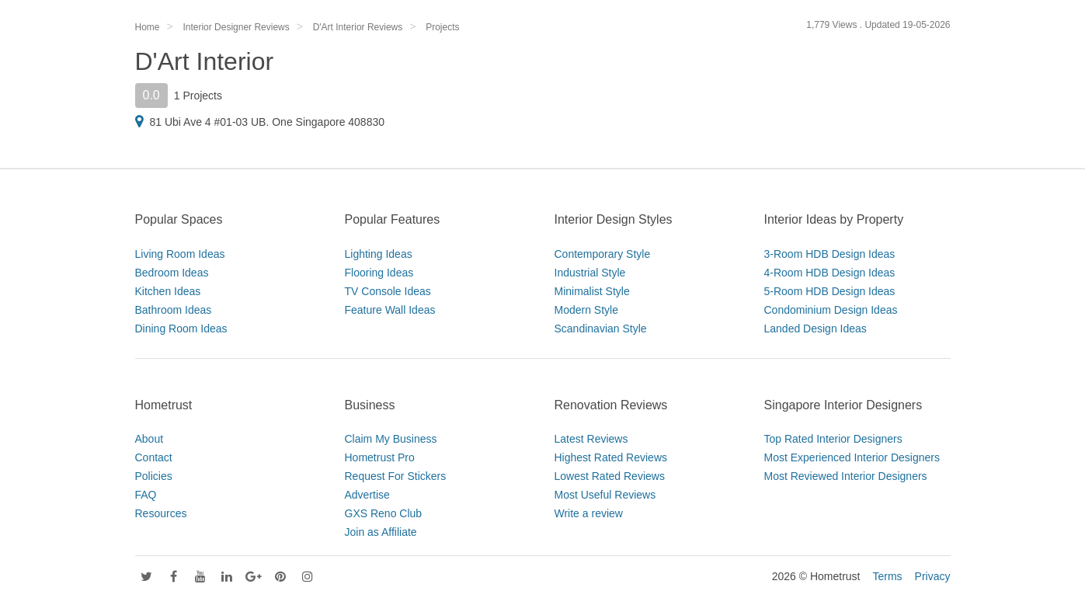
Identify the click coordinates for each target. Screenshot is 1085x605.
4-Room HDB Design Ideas (829, 272)
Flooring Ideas (379, 272)
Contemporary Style (603, 254)
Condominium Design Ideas (831, 310)
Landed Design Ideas (815, 328)
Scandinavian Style (601, 328)
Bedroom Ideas (172, 272)
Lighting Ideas (378, 254)
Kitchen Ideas (168, 291)
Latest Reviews (591, 439)
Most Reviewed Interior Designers (845, 476)
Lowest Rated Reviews (610, 476)
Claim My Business (391, 439)
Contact (153, 457)
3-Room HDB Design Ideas (829, 254)
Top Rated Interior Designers (833, 439)
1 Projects (198, 95)
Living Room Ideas (180, 254)
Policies (153, 476)
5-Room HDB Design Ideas (829, 291)
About (149, 439)
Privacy (933, 576)
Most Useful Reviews (605, 495)
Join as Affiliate (381, 532)
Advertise (367, 495)
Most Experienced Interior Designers (852, 457)
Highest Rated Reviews (611, 457)
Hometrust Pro (380, 457)
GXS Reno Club (384, 513)
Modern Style (586, 310)
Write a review (589, 513)
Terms (887, 576)
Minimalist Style (592, 291)
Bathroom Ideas (173, 310)
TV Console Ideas (388, 291)
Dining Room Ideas (181, 328)
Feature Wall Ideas (390, 310)
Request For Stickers (396, 476)
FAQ (146, 495)
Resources (161, 513)
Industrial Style (590, 272)
